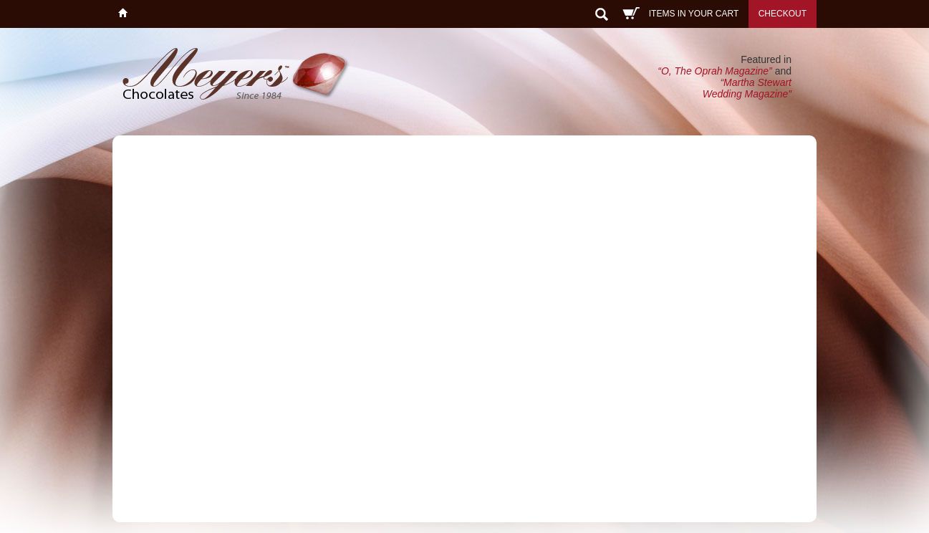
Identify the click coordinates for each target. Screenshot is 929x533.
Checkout (783, 14)
